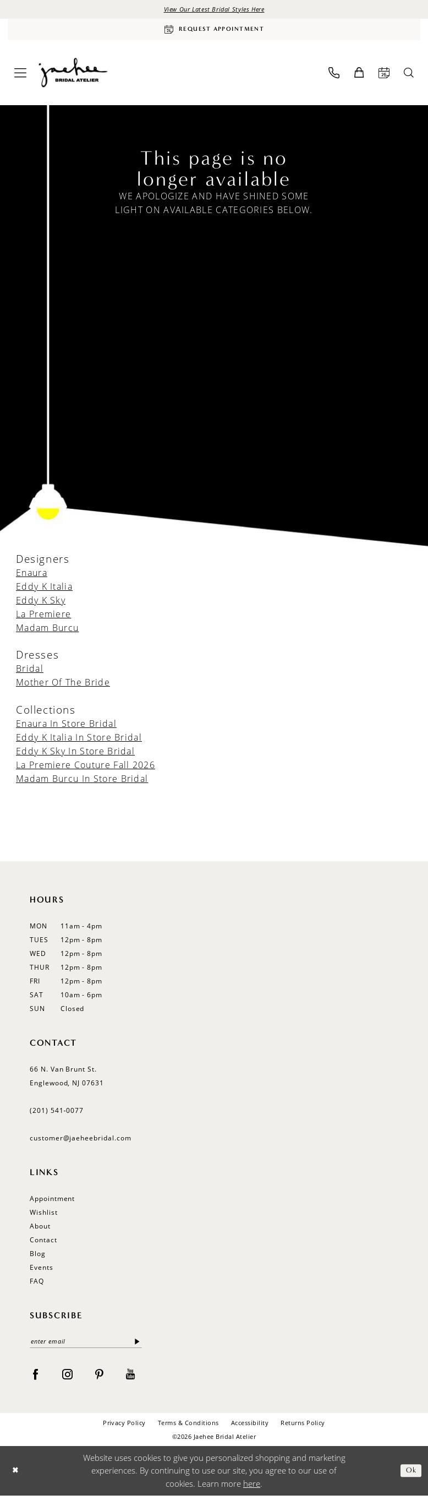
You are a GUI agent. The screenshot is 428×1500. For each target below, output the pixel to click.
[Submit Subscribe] (137, 1345)
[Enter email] (86, 1345)
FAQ (37, 1284)
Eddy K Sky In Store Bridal (75, 754)
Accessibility (249, 1427)
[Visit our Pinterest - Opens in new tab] (99, 1378)
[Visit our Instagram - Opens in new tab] (67, 1378)
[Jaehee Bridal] (72, 76)
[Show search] (409, 75)
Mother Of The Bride (63, 686)
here (251, 1487)
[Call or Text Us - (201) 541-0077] (334, 75)
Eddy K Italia (44, 589)
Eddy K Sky (40, 603)
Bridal (29, 672)
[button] (20, 75)
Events (41, 1270)
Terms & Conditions (188, 1427)
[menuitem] (20, 75)
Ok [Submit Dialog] (410, 1475)
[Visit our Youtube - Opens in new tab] (130, 1378)
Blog (38, 1256)
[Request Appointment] (214, 31)
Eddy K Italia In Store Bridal (79, 740)
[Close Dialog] (16, 1475)
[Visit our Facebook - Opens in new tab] (35, 1378)
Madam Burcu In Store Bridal (82, 781)
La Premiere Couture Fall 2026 (85, 768)
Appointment (52, 1201)
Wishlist (44, 1215)
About (40, 1228)
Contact (43, 1242)
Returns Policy (303, 1427)
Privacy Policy (124, 1427)
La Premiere (43, 617)
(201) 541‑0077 (57, 1113)
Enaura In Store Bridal (66, 726)
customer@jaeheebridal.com (80, 1140)
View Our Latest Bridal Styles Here (214, 10)
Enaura (31, 575)
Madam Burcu (47, 630)
